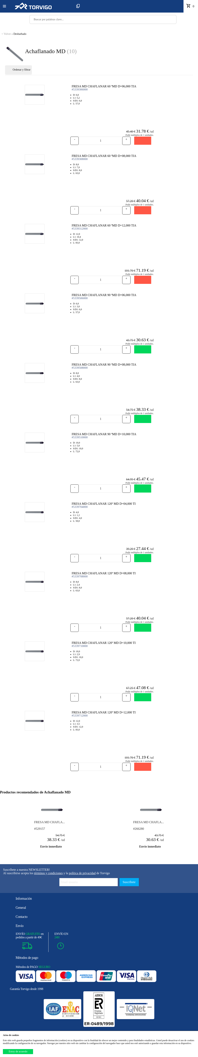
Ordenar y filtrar (19, 70)
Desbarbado (14, 33)
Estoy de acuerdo (18, 1051)
